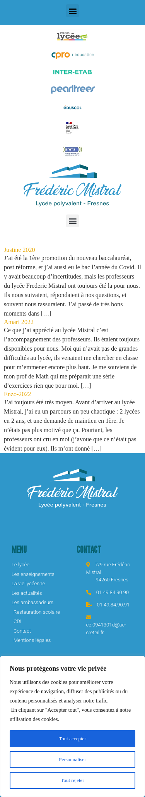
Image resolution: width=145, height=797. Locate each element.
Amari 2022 (19, 322)
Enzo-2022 (17, 394)
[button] (72, 10)
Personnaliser (72, 759)
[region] (72, 726)
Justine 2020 (19, 250)
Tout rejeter (72, 780)
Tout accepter (72, 738)
